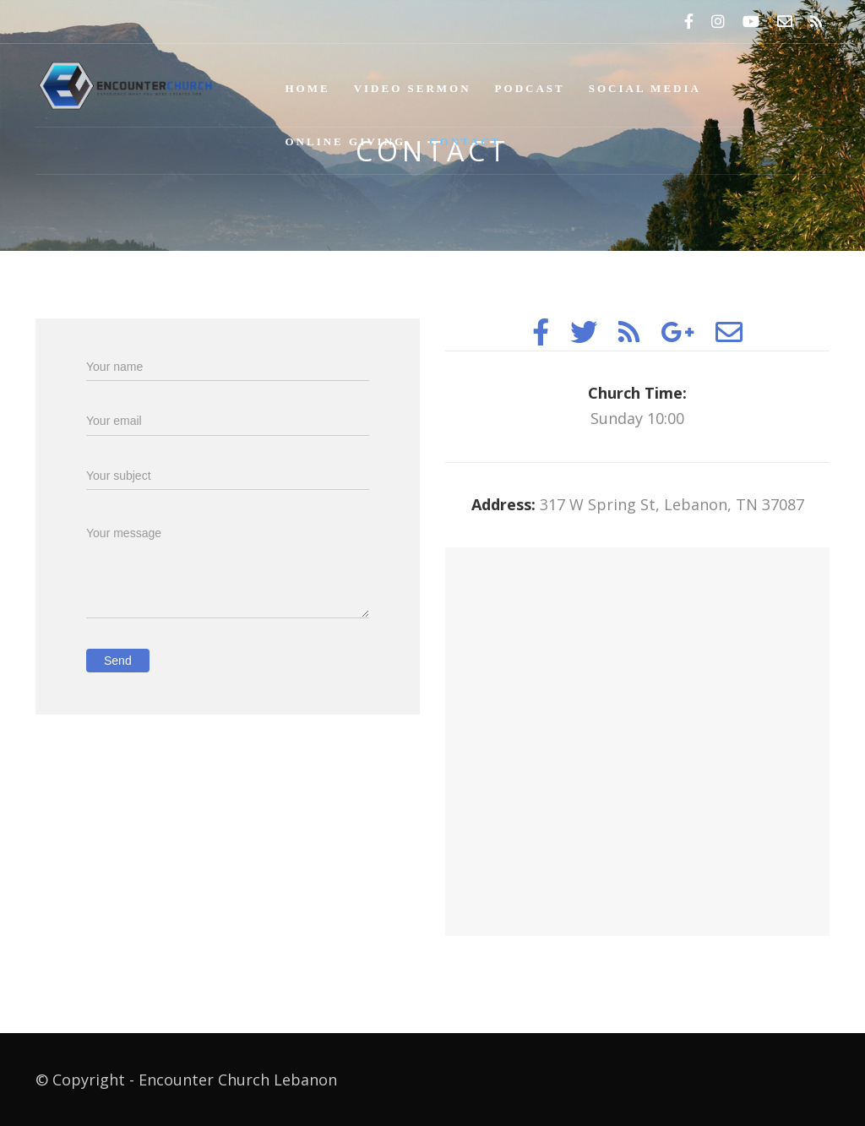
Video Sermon (412, 88)
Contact (465, 141)
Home (308, 88)
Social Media (645, 88)
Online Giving (346, 141)
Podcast (530, 88)
